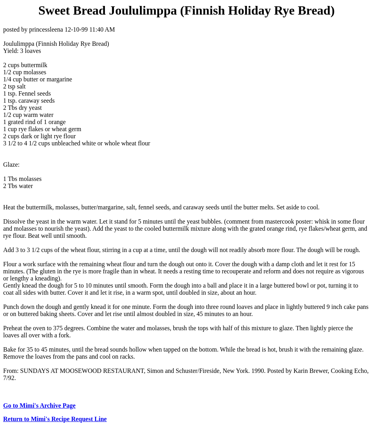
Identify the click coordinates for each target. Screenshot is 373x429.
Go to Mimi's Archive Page (39, 405)
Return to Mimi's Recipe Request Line (55, 419)
